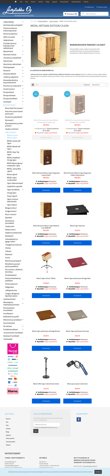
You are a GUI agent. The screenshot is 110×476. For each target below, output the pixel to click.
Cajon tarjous (12, 205)
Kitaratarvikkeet (9, 74)
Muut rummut (10, 214)
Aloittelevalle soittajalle (12, 25)
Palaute (86, 2)
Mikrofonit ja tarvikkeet (12, 320)
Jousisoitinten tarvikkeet (13, 333)
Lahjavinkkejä (8, 22)
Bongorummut (11, 208)
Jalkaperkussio (11, 290)
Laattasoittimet (9, 299)
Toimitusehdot (76, 2)
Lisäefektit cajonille (14, 186)
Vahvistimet (8, 61)
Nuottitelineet (9, 323)
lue (56, 416)
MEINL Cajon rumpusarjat (12, 178)
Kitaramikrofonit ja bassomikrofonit (10, 81)
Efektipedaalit (9, 67)
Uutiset (40, 2)
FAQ (26, 2)
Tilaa (35, 419)
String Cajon (11, 193)
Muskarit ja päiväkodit (13, 117)
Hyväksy (98, 472)
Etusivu (7, 407)
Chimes (8, 248)
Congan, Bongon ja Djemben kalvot (12, 294)
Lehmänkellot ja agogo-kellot (11, 240)
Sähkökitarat (8, 40)
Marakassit (9, 236)
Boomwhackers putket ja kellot (14, 124)
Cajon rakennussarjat (15, 183)
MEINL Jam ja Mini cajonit (14, 170)
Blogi (47, 2)
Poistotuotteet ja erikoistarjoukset (10, 29)
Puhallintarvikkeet (10, 329)
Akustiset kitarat (9, 54)
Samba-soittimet (11, 129)
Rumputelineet (9, 95)
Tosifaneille (7, 339)
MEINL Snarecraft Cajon (13, 142)
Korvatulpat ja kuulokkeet (8, 309)
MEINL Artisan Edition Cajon (12, 136)
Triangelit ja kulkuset (13, 245)
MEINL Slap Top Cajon (13, 153)
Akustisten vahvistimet (12, 64)
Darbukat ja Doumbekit (9, 222)
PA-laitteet (7, 326)
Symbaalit (7, 102)
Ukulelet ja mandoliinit (12, 58)
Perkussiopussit (11, 284)
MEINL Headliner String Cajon (13, 158)
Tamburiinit (9, 226)
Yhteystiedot (64, 2)
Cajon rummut (10, 132)
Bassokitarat (8, 51)
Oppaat (54, 2)
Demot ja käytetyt (10, 34)
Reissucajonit (12, 174)
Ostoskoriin (95, 132)
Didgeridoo (9, 287)
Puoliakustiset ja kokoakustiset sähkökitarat (9, 45)
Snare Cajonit (12, 196)
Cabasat (8, 251)
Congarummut (10, 211)
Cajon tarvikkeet (13, 189)
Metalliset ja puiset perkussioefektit (12, 265)
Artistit (33, 2)
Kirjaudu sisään (102, 7)
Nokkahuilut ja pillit (11, 316)
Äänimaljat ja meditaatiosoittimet (11, 303)
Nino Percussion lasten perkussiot (14, 112)
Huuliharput (8, 313)
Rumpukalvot (8, 92)
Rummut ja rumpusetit (12, 86)
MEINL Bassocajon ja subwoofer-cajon (14, 164)
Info (21, 2)
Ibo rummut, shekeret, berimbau (14, 270)
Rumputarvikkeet (10, 98)
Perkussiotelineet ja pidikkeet (13, 279)
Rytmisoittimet (9, 105)
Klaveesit (8, 254)
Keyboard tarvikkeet (11, 336)
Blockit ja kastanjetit (13, 261)
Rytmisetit (9, 120)
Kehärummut (10, 229)
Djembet (8, 217)
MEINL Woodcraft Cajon (13, 147)
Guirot (7, 257)
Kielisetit (6, 70)
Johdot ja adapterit (10, 77)
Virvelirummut (9, 89)
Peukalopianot (11, 275)
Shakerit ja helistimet (13, 233)
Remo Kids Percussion (13, 108)
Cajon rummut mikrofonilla (12, 200)
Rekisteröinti (90, 7)
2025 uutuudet (9, 37)
